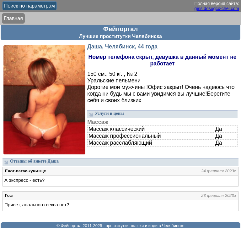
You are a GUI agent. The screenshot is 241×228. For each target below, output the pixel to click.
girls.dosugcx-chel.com (217, 8)
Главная (13, 18)
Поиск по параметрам (29, 5)
